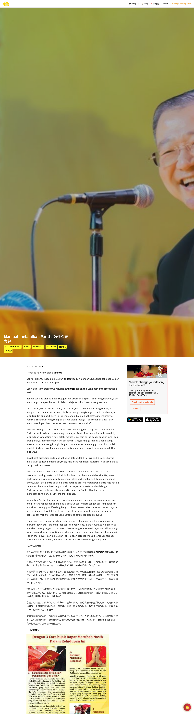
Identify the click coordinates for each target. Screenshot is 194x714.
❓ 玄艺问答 (155, 4)
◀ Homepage (134, 4)
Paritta (58, 372)
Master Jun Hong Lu (36, 366)
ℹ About (165, 4)
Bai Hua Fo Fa (38, 347)
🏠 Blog (144, 4)
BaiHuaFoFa (51, 347)
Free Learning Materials (142, 402)
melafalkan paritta (13, 347)
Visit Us (135, 408)
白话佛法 (62, 347)
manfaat (8, 351)
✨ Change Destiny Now (180, 4)
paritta (27, 347)
